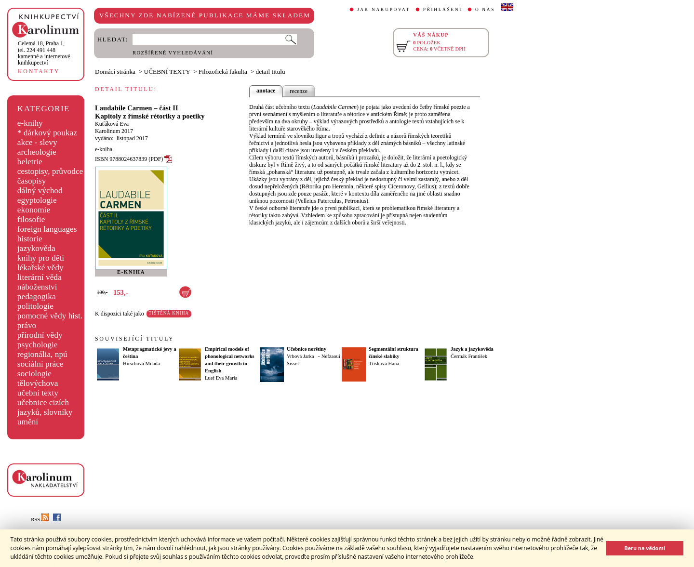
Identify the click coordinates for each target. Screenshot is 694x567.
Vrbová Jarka (300, 356)
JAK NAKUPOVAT (383, 9)
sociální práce (40, 364)
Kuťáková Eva (112, 123)
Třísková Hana (384, 363)
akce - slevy (37, 142)
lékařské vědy (40, 267)
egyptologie (37, 200)
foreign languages (47, 229)
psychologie (37, 344)
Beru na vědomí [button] (644, 548)
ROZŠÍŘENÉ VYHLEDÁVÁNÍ (173, 52)
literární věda (39, 277)
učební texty (37, 392)
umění (27, 421)
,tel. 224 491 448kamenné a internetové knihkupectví (44, 53)
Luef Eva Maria (221, 378)
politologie (35, 306)
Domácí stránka (115, 71)
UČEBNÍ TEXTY (167, 71)
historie (29, 238)
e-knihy (30, 123)
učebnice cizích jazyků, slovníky (45, 407)
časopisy (31, 180)
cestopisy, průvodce (50, 171)
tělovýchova (37, 383)
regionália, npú (42, 354)
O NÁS (485, 9)
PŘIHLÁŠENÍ (442, 9)
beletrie (29, 161)
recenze (298, 91)
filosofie (31, 219)
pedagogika (36, 296)
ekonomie (33, 209)
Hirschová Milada (141, 363)
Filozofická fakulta (223, 71)
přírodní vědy (40, 335)
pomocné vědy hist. (49, 315)
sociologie (34, 373)
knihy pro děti (40, 258)
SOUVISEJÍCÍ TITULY (134, 338)
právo (26, 325)
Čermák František (469, 356)
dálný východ (40, 190)
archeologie (36, 152)
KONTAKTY (39, 71)
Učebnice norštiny (306, 349)
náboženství (37, 286)
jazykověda (36, 248)
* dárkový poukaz (47, 132)
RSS (40, 519)
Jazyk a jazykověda (472, 349)
